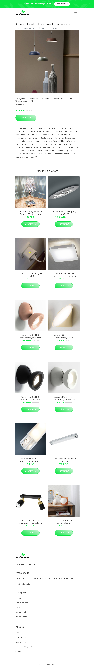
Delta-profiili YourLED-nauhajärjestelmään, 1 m (30, 460)
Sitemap (19, 651)
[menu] (76, 13)
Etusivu (18, 28)
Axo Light (68, 98)
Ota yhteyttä (20, 637)
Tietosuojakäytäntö (23, 646)
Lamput (18, 598)
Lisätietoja (26, 118)
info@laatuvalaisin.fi (24, 584)
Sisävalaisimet (33, 98)
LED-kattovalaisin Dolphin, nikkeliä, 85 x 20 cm (64, 212)
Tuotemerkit (45, 98)
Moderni (34, 101)
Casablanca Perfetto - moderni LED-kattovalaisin (64, 274)
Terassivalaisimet (22, 101)
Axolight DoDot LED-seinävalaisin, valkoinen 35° (64, 398)
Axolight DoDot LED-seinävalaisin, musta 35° (30, 398)
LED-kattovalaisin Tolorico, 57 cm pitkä (64, 460)
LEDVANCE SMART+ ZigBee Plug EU (30, 274)
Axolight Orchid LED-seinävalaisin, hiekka (63, 336)
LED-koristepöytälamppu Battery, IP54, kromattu (30, 212)
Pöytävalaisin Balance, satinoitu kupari (64, 521)
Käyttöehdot (20, 642)
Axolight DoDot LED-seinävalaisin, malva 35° (30, 336)
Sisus (17, 607)
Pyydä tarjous (62, 4)
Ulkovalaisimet (57, 98)
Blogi (17, 633)
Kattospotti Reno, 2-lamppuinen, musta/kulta (30, 521)
